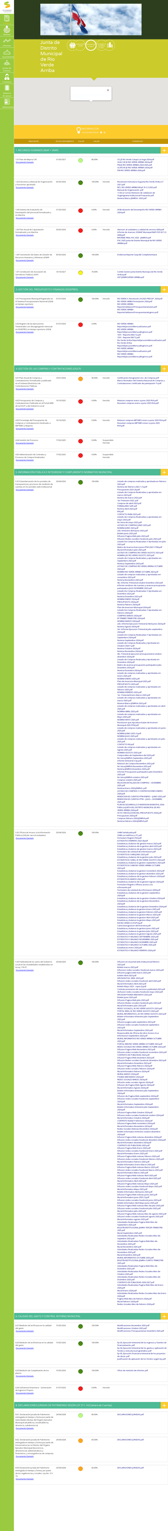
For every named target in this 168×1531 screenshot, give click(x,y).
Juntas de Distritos (7, 65)
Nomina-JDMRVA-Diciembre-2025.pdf (133, 769)
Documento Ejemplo (25, 162)
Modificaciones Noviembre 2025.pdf (133, 1325)
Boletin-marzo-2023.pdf (127, 967)
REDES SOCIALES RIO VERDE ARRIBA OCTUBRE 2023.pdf (141, 1046)
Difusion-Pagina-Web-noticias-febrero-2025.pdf (138, 1156)
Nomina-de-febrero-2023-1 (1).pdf (132, 486)
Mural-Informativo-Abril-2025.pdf (131, 1181)
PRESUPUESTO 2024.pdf (128, 602)
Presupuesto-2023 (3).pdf (128, 489)
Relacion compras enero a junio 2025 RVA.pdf (137, 400)
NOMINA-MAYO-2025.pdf (128, 719)
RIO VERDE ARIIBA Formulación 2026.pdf (134, 301)
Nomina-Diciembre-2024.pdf (129, 670)
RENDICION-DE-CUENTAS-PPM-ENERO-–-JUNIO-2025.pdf (141, 796)
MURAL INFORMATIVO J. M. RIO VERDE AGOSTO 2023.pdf (141, 1013)
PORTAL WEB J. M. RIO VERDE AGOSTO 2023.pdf (138, 1011)
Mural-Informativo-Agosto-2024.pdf (132, 1087)
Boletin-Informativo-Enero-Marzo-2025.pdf (136, 1164)
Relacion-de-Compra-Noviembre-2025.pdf (135, 763)
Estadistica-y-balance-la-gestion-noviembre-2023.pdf (140, 870)
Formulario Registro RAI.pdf (129, 838)
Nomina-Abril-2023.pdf (127, 508)
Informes (7, 42)
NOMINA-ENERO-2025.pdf (128, 678)
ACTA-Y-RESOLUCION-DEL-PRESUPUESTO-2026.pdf (139, 812)
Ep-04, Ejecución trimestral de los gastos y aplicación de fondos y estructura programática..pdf (142, 1349)
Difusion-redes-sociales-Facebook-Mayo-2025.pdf (139, 1186)
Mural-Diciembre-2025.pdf (128, 1255)
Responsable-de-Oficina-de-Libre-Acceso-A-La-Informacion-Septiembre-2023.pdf (138, 1034)
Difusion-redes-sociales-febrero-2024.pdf (136, 1068)
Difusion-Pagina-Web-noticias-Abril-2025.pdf (137, 1175)
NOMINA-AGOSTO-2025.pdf (129, 752)
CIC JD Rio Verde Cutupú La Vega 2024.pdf (135, 159)
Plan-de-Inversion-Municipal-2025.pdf (134, 681)
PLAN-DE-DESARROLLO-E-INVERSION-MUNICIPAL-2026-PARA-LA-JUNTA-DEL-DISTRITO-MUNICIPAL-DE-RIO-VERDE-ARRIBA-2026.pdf (141, 807)
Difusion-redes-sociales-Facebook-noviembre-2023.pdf (142, 1052)
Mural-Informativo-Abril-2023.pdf (131, 983)
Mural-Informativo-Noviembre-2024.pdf (134, 1126)
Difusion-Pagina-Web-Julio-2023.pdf (133, 536)
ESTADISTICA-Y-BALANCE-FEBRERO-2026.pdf (136, 950)
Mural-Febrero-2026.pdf (127, 1301)
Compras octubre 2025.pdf (129, 780)
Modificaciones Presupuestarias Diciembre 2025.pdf (140, 1331)
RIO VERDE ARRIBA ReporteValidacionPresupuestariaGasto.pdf (137, 305)
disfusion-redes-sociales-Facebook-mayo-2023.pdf (140, 992)
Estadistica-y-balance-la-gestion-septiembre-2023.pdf (141, 862)
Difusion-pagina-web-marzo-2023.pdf (134, 972)
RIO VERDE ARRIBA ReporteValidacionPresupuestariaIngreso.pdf (137, 311)
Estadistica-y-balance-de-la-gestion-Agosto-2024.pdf (140, 881)
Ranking (8, 19)
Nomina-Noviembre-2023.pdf (130, 580)
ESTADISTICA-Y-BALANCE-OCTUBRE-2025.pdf (136, 944)
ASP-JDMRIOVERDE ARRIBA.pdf (130, 277)
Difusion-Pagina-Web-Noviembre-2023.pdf (136, 1049)
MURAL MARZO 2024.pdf (128, 1074)
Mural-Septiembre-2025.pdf (129, 1233)
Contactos (6, 78)
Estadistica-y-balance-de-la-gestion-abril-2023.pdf (139, 846)
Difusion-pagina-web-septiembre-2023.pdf (136, 1022)
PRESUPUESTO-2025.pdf (128, 684)
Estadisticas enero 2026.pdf (129, 947)
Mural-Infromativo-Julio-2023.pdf (131, 549)
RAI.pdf (120, 511)
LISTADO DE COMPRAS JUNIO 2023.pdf (134, 525)
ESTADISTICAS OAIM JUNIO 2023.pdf (132, 854)
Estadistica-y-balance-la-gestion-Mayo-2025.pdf (138, 920)
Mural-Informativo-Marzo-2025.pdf (132, 1172)
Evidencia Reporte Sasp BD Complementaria (137, 254)
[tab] (91, 150)
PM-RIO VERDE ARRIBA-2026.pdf (131, 170)
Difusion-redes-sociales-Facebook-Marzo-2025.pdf (140, 1170)
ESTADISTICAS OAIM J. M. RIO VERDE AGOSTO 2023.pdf (141, 860)
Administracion (8, 103)
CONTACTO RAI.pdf (125, 744)
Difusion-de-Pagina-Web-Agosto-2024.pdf (135, 1085)
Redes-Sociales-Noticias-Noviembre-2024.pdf (137, 1128)
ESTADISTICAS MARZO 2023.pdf (131, 879)
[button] (91, 104)
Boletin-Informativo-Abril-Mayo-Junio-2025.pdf (137, 1203)
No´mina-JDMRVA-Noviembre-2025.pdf (134, 766)
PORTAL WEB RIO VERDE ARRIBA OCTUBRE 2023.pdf (139, 1044)
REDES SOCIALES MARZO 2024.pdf (132, 1079)
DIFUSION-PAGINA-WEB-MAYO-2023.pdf (134, 994)
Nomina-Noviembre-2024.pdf (130, 651)
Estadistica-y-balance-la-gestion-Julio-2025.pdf (137, 931)
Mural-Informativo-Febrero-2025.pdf (133, 1161)
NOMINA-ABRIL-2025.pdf (127, 711)
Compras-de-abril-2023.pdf (129, 503)
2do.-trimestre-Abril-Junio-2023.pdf (132, 530)
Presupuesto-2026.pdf (127, 815)
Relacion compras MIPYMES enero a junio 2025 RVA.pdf (141, 420)
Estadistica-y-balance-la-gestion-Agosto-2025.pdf (139, 934)
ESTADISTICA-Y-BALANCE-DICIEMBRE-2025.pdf (137, 942)
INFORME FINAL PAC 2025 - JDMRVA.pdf (134, 237)
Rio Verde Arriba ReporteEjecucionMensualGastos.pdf (141, 340)
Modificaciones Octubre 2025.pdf (132, 1328)
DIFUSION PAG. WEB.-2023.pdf (130, 978)
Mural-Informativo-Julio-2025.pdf (131, 1211)
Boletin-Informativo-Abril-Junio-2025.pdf (134, 1191)
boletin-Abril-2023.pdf (126, 975)
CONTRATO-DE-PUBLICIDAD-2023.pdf (133, 1055)
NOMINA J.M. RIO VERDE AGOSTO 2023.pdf (135, 555)
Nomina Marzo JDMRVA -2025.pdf (132, 198)
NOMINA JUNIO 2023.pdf (127, 528)
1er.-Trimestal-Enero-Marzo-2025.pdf (133, 695)
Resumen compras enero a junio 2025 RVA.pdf (138, 403)
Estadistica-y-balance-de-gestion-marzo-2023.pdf (139, 843)
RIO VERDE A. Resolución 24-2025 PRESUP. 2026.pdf (139, 298)
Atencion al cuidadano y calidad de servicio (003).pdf (140, 229)
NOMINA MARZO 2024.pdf (128, 621)
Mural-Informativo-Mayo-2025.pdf (132, 1189)
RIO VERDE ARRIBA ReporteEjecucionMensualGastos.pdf (134, 325)
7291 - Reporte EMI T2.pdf (128, 337)
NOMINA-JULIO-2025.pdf (127, 736)
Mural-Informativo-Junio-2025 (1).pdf (133, 1197)
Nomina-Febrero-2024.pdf (128, 604)
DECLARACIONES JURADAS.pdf (130, 1414)
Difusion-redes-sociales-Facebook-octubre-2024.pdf (140, 1115)
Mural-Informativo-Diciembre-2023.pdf (134, 1063)
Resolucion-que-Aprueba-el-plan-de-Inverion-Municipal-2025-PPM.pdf (137, 724)
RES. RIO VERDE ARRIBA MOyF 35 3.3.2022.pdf (137, 187)
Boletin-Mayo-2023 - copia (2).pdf (131, 986)
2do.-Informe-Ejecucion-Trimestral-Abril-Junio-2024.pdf (141, 623)
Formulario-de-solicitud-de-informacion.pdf (136, 851)
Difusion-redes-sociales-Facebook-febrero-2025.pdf (140, 1159)
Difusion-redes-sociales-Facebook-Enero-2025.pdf (139, 1150)
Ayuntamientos (8, 53)
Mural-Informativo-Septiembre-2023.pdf (135, 1030)
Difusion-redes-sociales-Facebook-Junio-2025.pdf (139, 1200)
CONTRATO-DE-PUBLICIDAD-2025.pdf (133, 1145)
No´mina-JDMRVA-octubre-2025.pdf (132, 777)
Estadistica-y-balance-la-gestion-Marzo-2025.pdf (138, 914)
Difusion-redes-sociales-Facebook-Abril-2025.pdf (139, 1178)
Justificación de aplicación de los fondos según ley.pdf (141, 1359)
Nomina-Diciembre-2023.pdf (129, 596)
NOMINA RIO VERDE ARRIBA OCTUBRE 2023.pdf (137, 571)
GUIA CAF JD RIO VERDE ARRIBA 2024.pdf (134, 162)
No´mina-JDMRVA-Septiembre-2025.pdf (134, 758)
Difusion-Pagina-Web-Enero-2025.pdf (134, 1148)
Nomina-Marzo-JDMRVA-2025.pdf (131, 703)
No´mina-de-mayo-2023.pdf (129, 522)
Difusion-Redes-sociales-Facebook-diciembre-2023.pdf (141, 1060)
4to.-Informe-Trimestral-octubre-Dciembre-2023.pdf (140, 582)
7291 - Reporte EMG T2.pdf (129, 334)
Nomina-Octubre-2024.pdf (128, 648)
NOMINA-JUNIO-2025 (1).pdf (129, 733)
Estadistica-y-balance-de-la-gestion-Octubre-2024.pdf (141, 898)
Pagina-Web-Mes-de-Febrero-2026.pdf (134, 1298)
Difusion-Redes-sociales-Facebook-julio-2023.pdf (139, 539)
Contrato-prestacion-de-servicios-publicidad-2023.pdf (141, 989)
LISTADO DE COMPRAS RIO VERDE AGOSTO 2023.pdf (140, 552)
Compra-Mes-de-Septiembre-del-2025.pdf (136, 755)
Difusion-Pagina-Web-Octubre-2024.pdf (134, 1112)
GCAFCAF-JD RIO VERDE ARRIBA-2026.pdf (134, 167)
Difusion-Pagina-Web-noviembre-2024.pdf (136, 1123)
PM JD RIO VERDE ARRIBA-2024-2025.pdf (134, 165)
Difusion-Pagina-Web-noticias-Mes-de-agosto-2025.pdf (141, 1213)
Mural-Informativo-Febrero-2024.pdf (133, 1071)
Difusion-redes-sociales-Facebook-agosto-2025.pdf (140, 1216)
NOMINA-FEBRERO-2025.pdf (129, 692)
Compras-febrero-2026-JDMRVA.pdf (133, 818)
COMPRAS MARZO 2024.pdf (129, 615)
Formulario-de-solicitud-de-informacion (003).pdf (138, 890)
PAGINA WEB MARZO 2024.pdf (130, 1077)
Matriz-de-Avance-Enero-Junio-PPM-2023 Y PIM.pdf (139, 547)
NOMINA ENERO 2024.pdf (128, 599)
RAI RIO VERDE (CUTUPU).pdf (129, 923)
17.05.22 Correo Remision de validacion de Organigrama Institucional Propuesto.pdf (136, 194)
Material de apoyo (7, 90)
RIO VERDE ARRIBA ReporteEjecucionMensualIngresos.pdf (134, 330)
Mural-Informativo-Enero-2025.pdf (132, 1153)
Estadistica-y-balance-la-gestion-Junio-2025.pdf (138, 928)
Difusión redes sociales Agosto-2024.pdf (135, 1082)
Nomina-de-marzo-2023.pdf (129, 497)
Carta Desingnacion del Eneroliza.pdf (134, 925)
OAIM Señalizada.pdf (126, 832)
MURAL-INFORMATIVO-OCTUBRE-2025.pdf (135, 1257)
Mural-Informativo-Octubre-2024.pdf (133, 1118)
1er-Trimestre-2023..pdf (127, 500)
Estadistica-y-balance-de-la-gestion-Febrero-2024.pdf (141, 876)
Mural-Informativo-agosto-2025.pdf (132, 1219)
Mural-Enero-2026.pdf (127, 1290)
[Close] (108, 90)
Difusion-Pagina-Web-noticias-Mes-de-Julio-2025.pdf (140, 1205)
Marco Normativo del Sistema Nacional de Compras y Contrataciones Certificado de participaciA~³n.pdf (141, 382)
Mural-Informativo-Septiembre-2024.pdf (135, 1104)
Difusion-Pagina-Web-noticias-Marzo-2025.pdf (138, 1167)
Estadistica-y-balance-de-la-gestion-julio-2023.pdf (139, 857)
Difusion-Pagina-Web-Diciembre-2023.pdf (135, 1057)
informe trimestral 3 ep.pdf (129, 760)
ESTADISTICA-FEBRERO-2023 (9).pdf (132, 840)
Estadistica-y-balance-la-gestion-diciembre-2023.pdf (140, 873)
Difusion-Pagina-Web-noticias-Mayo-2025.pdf (137, 1183)
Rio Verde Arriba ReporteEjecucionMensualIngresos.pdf (134, 344)
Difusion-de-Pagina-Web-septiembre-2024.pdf (138, 1096)
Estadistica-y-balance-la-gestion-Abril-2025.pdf (138, 917)
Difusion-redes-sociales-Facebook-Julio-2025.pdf (139, 1208)
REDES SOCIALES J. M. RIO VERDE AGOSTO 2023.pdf (139, 1008)
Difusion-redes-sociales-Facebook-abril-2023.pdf (139, 981)
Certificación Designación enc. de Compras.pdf (138, 378)
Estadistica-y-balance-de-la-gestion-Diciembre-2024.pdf (142, 906)
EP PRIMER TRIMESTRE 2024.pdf (131, 618)
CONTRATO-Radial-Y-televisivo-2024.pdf (134, 1120)
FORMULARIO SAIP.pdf (127, 506)
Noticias (7, 31)
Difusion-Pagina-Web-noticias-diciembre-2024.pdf (139, 1137)
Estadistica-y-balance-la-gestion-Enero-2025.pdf (138, 909)
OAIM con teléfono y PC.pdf (129, 835)
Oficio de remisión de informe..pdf (132, 1370)
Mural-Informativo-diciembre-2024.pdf (134, 1142)
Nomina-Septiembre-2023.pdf (130, 563)
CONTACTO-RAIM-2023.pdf (129, 514)
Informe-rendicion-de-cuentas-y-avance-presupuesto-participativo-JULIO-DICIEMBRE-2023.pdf (141, 586)
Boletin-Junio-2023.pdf (127, 533)
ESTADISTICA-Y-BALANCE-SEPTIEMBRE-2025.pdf (138, 936)
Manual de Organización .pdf (130, 190)
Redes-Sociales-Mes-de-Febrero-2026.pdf (136, 1304)
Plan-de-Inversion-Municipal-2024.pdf (134, 607)
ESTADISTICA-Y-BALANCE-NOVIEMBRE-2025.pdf (137, 939)
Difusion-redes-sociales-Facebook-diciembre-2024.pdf (141, 1140)
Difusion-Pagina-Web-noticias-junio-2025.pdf (137, 1194)
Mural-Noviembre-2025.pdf (129, 1246)
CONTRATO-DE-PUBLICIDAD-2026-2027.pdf (135, 1282)
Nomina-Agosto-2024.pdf (128, 626)
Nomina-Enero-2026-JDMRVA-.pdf (132, 788)
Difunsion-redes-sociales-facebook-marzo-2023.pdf (140, 970)
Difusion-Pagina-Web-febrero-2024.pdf (134, 1065)
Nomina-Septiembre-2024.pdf (130, 640)
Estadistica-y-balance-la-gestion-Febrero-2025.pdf (139, 912)
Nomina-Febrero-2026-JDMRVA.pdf (132, 821)
